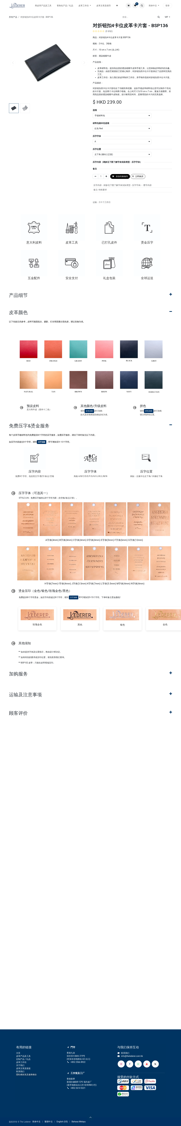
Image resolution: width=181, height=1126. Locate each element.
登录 (167, 5)
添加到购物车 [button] (120, 176)
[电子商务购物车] (128, 5)
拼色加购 (148, 411)
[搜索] (159, 17)
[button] (142, 5)
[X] (155, 1064)
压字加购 (41, 442)
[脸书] (129, 1064)
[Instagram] (121, 1064)
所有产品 (13, 17)
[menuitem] (43, 5)
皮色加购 (89, 411)
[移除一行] (95, 176)
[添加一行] (106, 176)
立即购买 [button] (138, 176)
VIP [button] (166, 17)
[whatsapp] (138, 1064)
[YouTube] (146, 1064)
